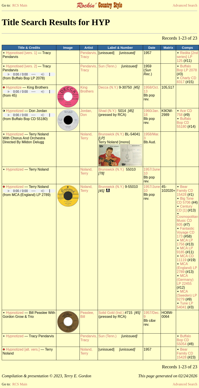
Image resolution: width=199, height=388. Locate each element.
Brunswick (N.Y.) (111, 134)
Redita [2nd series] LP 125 (187, 57)
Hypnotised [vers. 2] (21, 66)
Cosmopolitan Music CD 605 (187, 220)
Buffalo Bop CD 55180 (184, 122)
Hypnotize (13, 87)
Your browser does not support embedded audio (29, 74)
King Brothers (86, 89)
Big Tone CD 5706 (185, 200)
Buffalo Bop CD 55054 (184, 340)
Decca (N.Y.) (108, 87)
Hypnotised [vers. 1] (21, 53)
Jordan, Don (86, 113)
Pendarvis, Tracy (88, 55)
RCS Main (19, 5)
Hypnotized (14, 111)
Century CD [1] (184, 208)
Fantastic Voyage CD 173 (185, 232)
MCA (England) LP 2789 (187, 268)
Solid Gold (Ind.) (111, 313)
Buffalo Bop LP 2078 (187, 68)
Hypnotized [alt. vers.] (23, 349)
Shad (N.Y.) (107, 111)
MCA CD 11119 (185, 258)
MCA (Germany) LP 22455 (185, 279)
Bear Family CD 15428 (185, 190)
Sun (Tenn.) (108, 66)
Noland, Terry (86, 136)
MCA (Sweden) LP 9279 (187, 295)
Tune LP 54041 (185, 305)
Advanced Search (185, 5)
